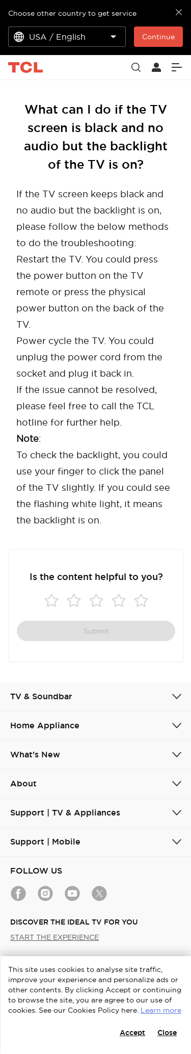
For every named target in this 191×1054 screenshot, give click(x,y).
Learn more (161, 1010)
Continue (158, 36)
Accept (132, 1032)
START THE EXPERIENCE (54, 937)
